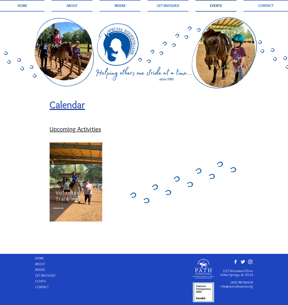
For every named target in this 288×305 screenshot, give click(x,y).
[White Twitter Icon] (243, 262)
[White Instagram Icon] (250, 262)
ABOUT (40, 264)
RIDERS (40, 270)
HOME (39, 258)
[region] (76, 182)
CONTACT (42, 287)
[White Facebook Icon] (235, 262)
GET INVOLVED (45, 275)
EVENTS (40, 281)
